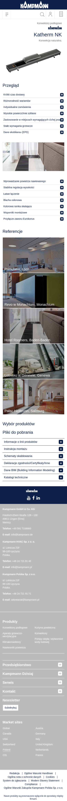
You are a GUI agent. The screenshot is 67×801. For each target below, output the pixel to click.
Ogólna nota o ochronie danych (24, 777)
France (39, 755)
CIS (5, 755)
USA (5, 739)
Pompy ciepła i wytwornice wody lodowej (49, 640)
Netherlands (42, 749)
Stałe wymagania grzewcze (18, 126)
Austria (39, 728)
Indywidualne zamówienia (17, 107)
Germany (41, 733)
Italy (38, 739)
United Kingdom (44, 744)
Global (6, 728)
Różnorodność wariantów (16, 100)
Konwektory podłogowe (15, 627)
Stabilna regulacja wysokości (18, 187)
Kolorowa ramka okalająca (17, 206)
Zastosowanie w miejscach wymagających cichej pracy (32, 119)
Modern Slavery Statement (45, 780)
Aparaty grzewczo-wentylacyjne (13, 635)
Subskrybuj (10, 707)
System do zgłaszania (14, 780)
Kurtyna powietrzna (45, 627)
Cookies (50, 777)
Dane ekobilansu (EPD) (16, 132)
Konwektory (41, 633)
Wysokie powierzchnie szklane (19, 113)
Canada (7, 733)
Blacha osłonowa (12, 200)
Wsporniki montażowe (15, 212)
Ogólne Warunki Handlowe (38, 773)
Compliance (31, 784)
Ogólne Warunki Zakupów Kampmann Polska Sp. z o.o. (33, 787)
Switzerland (9, 744)
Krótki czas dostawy (14, 94)
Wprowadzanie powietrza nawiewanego (24, 181)
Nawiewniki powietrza (14, 647)
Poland (6, 749)
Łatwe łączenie (11, 193)
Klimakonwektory (12, 642)
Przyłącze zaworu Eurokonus (19, 218)
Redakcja (14, 773)
